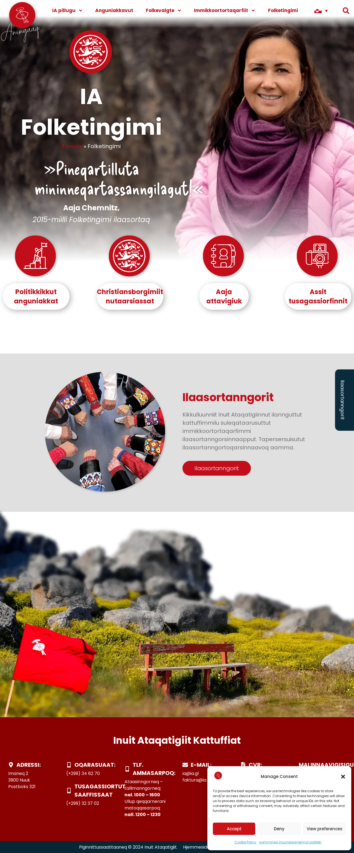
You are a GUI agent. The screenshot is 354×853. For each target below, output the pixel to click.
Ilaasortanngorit (342, 400)
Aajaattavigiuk (224, 296)
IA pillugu (67, 10)
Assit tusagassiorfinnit (318, 296)
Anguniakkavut (114, 10)
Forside (72, 146)
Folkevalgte (164, 10)
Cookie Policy (245, 842)
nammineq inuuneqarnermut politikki (290, 842)
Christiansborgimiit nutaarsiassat (130, 296)
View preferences (325, 829)
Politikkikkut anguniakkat (36, 296)
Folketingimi (286, 10)
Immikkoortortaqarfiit (225, 10)
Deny (279, 829)
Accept (234, 829)
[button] (343, 776)
